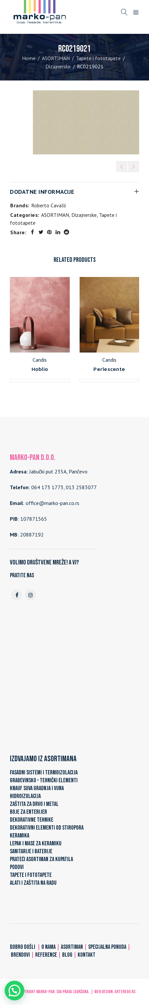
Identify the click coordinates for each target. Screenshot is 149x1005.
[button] (14, 990)
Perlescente (109, 369)
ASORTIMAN (56, 58)
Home (29, 58)
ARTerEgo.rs (125, 991)
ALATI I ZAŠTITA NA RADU (33, 882)
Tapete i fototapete (98, 58)
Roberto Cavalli (48, 205)
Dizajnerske (58, 66)
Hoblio (40, 369)
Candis (40, 359)
